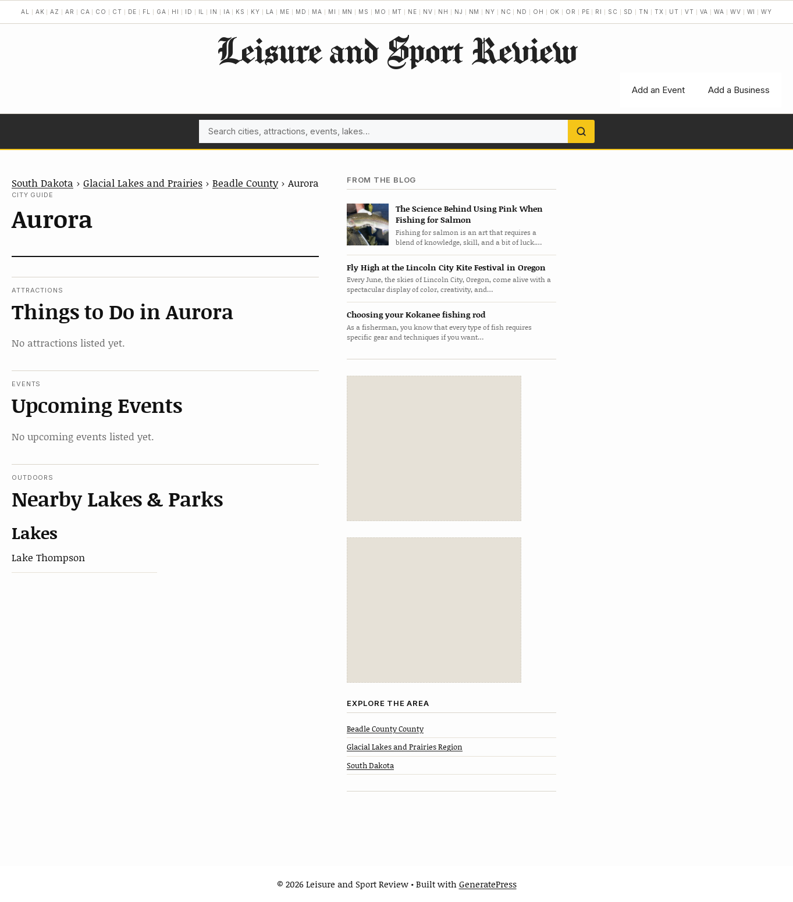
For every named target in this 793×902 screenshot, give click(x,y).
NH (443, 11)
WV (735, 11)
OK (555, 11)
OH (538, 11)
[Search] (581, 131)
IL (201, 11)
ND (522, 11)
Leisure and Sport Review (396, 50)
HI (175, 11)
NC (506, 11)
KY (255, 11)
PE (586, 11)
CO (100, 11)
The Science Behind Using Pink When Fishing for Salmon (469, 214)
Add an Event (658, 89)
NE (412, 11)
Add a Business (739, 89)
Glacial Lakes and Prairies (142, 183)
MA (317, 11)
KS (240, 11)
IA (226, 11)
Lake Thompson (48, 557)
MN (347, 11)
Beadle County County (385, 728)
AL (25, 11)
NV (428, 11)
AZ (54, 11)
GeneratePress (488, 884)
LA (270, 11)
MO (380, 11)
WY (766, 11)
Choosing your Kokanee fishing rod (416, 314)
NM (474, 11)
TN (644, 11)
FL (147, 11)
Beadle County (245, 183)
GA (161, 11)
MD (301, 11)
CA (85, 11)
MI (332, 11)
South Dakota (42, 183)
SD (629, 11)
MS (363, 11)
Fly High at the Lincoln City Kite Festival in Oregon (446, 267)
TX (659, 11)
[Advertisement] (434, 448)
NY (490, 11)
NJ (458, 11)
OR (571, 11)
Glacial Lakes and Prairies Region (405, 746)
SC (613, 11)
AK (40, 11)
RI (598, 11)
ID (189, 11)
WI (751, 11)
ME (285, 11)
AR (69, 11)
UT (674, 11)
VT (689, 11)
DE (132, 11)
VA (704, 11)
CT (117, 11)
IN (214, 11)
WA (719, 11)
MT (397, 11)
